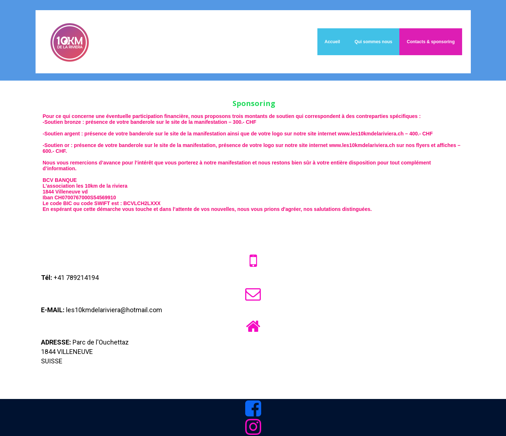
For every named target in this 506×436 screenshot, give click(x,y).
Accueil (332, 41)
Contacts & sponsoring (430, 41)
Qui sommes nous (373, 41)
